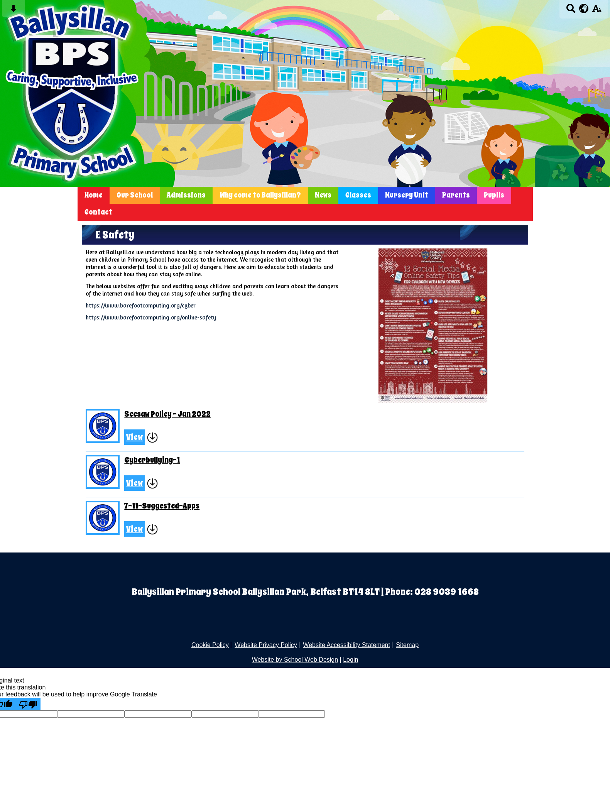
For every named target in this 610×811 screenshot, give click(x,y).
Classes (358, 195)
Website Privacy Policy (266, 645)
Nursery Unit (406, 195)
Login (350, 659)
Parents (456, 195)
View (134, 437)
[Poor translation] (28, 704)
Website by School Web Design (295, 659)
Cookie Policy (210, 645)
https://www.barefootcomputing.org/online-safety (151, 317)
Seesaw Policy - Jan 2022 (167, 414)
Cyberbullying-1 (152, 460)
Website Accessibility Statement (346, 645)
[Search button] (570, 11)
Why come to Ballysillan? (260, 195)
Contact (98, 212)
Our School (135, 195)
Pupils (494, 195)
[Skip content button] (13, 11)
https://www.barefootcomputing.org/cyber (141, 305)
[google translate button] (584, 8)
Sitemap (407, 645)
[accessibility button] (596, 11)
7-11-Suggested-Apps (161, 506)
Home (93, 195)
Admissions (186, 195)
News (323, 195)
